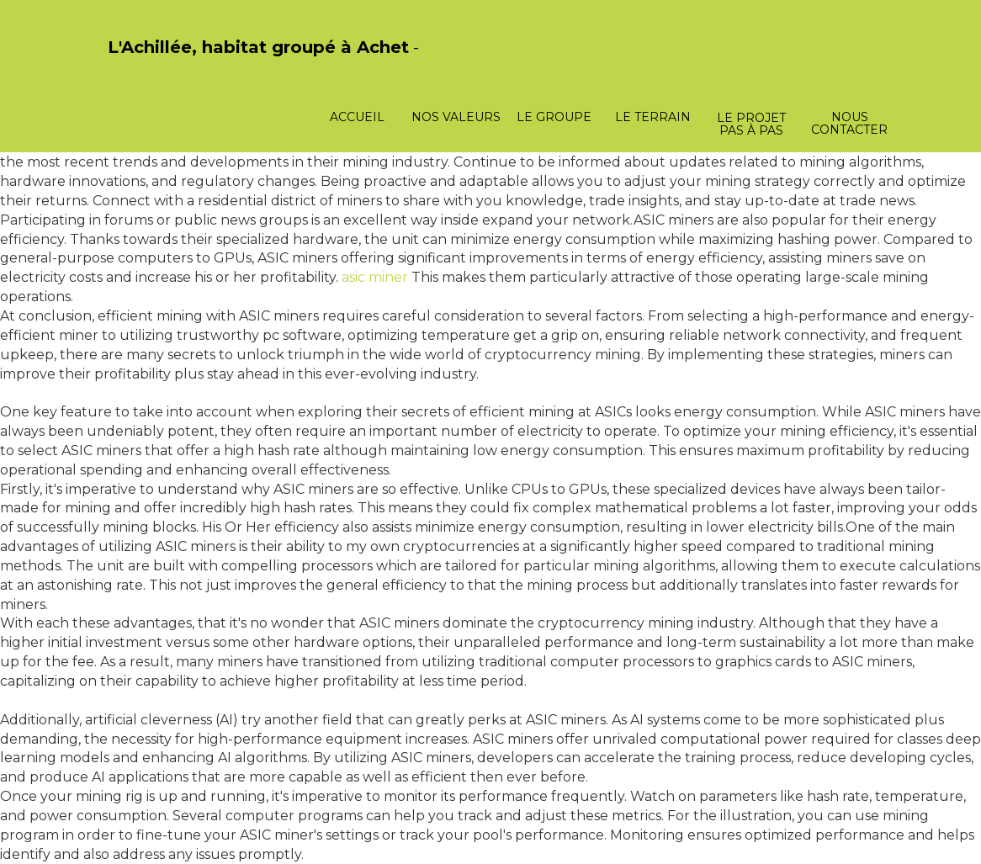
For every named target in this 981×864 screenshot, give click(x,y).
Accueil (357, 117)
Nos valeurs (456, 117)
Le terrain (653, 117)
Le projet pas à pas (751, 124)
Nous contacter (849, 123)
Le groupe (554, 117)
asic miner (375, 277)
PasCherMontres (151, 65)
